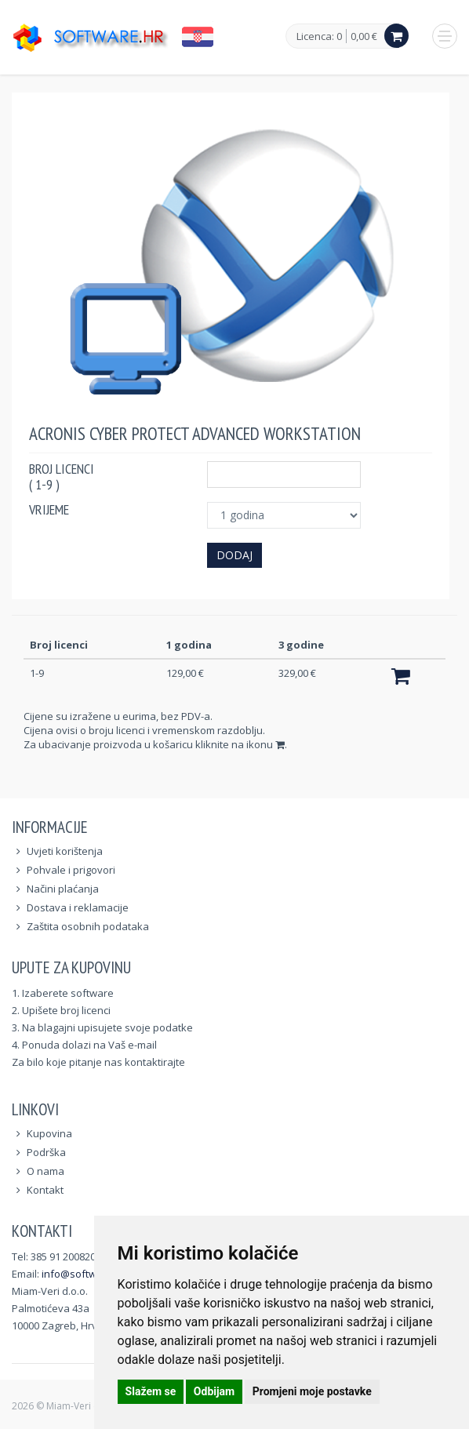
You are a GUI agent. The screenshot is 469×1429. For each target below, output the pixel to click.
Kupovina (49, 1133)
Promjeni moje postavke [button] (312, 1391)
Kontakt (45, 1190)
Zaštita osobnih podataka (88, 926)
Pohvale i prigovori (71, 870)
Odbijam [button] (214, 1391)
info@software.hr (83, 1274)
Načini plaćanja (63, 889)
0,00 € (364, 36)
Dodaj (234, 554)
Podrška (46, 1152)
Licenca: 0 (319, 37)
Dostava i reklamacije (78, 907)
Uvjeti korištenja (65, 851)
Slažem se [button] (150, 1391)
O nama (45, 1171)
